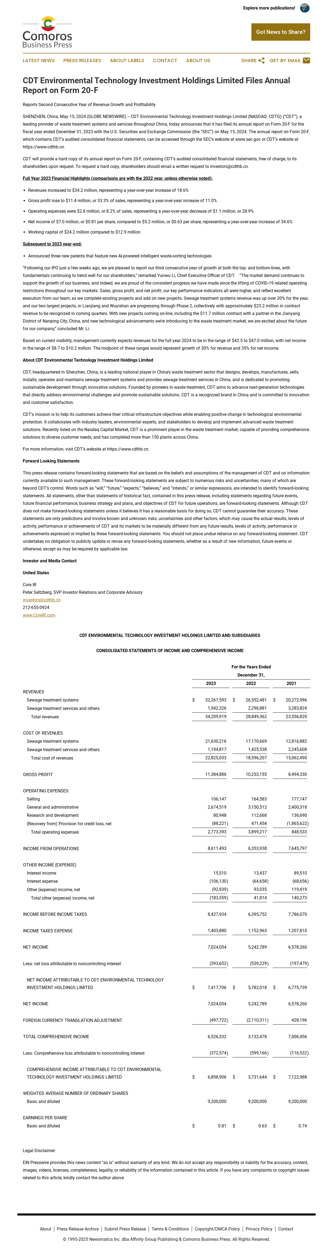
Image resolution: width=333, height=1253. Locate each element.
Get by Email (290, 60)
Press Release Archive (78, 1229)
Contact (165, 60)
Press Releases (82, 60)
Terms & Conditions (170, 1229)
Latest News (39, 60)
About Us (198, 60)
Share (253, 60)
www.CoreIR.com (39, 615)
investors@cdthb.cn (41, 599)
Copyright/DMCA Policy (217, 1229)
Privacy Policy (259, 1229)
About (45, 1229)
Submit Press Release (125, 1229)
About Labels (127, 60)
